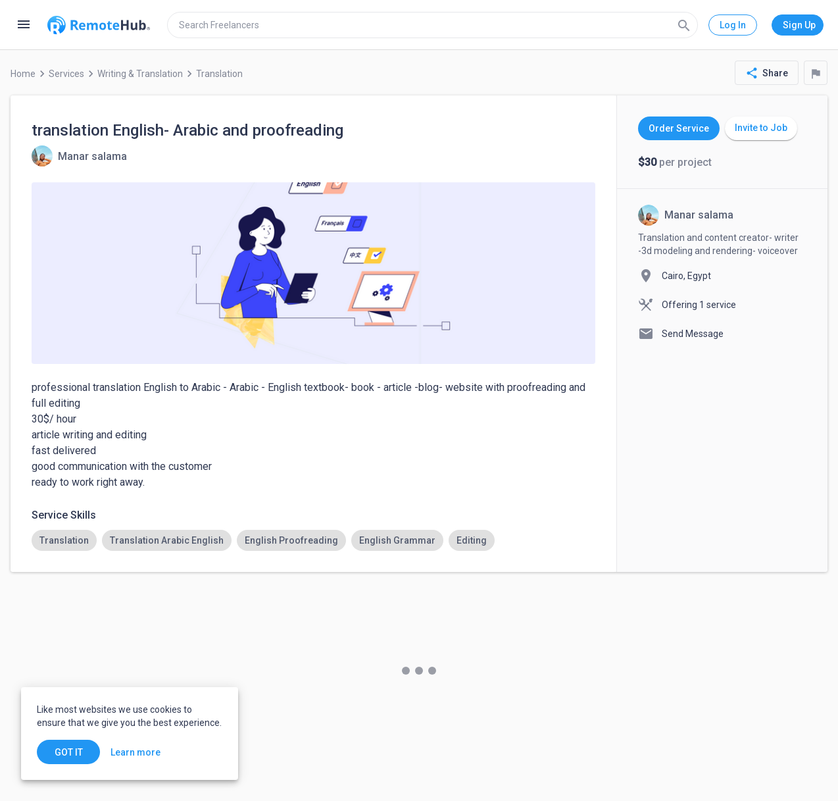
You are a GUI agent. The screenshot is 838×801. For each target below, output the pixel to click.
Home (23, 73)
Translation (219, 73)
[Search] (684, 25)
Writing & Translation (140, 73)
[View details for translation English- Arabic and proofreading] (79, 156)
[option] (64, 540)
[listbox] (313, 540)
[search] (432, 25)
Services (66, 73)
